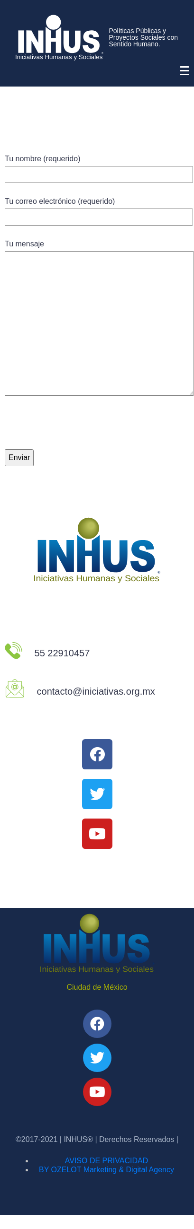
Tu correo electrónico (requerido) (99, 209)
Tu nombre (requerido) (99, 166)
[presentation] (77, 430)
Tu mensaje (99, 318)
